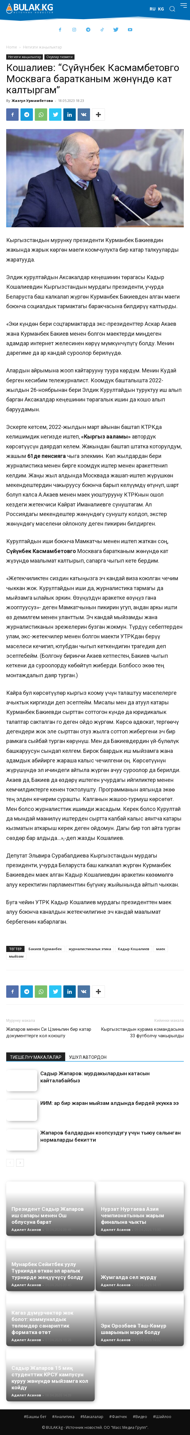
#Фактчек (118, 1416)
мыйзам (16, 956)
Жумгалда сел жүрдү (128, 1277)
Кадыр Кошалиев (133, 948)
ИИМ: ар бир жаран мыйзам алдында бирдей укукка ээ (109, 1103)
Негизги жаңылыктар (42, 47)
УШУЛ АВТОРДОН (87, 1057)
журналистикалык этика (90, 948)
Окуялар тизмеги (59, 57)
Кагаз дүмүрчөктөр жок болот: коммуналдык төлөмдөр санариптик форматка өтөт (42, 1322)
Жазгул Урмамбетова (32, 100)
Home (11, 47)
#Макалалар (91, 1416)
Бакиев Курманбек (45, 948)
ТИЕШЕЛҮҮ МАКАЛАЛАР (35, 1057)
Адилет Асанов (26, 1229)
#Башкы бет (35, 1416)
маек (160, 948)
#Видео (140, 1416)
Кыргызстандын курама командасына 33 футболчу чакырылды (142, 1032)
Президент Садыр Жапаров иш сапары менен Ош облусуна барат (47, 1215)
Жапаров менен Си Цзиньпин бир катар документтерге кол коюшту (48, 1032)
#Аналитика (63, 1416)
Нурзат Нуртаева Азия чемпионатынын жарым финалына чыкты (132, 1215)
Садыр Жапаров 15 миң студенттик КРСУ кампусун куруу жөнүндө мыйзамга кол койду (49, 1378)
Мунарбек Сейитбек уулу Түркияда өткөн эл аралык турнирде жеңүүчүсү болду (47, 1270)
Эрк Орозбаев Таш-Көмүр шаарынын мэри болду (133, 1329)
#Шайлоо (162, 1416)
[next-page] (20, 1163)
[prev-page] (10, 1163)
